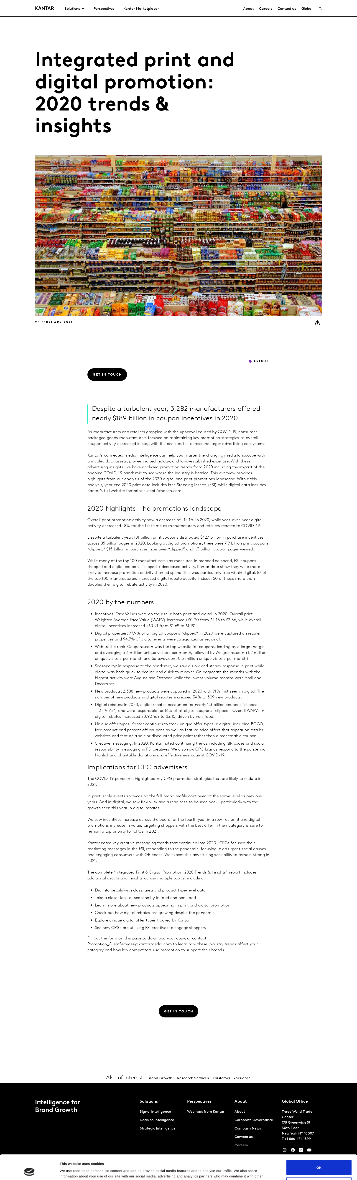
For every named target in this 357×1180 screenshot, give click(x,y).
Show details (70, 1171)
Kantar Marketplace (140, 9)
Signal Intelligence (155, 1112)
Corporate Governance (254, 1120)
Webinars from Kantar (205, 1112)
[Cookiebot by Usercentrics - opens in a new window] (29, 1171)
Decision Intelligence (157, 1120)
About (248, 9)
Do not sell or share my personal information (319, 1161)
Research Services (193, 1078)
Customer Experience (232, 1078)
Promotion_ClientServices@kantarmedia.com (129, 944)
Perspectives (104, 9)
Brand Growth (160, 1078)
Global (307, 9)
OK (319, 1144)
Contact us (287, 9)
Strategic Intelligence (158, 1128)
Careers (265, 9)
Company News (248, 1128)
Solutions (72, 9)
